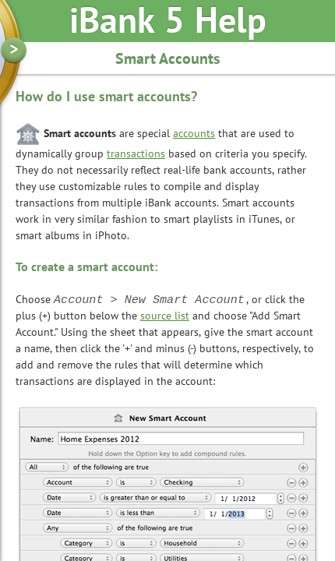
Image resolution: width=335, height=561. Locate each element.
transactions (136, 155)
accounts (194, 134)
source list (164, 317)
